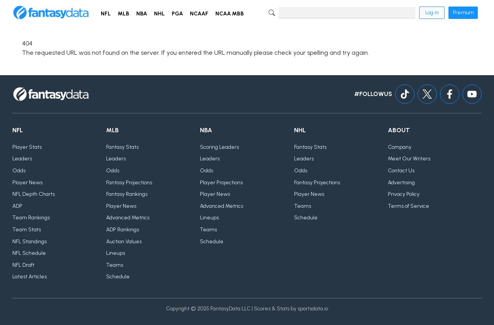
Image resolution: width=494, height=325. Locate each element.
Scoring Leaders (219, 147)
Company (399, 147)
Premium (463, 12)
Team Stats (26, 229)
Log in (431, 12)
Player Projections (221, 182)
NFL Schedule (29, 253)
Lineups (115, 253)
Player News (27, 182)
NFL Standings (29, 241)
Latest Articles (29, 276)
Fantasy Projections (129, 182)
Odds (18, 170)
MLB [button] (123, 13)
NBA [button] (141, 13)
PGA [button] (177, 13)
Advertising (401, 182)
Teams (114, 265)
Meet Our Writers (409, 158)
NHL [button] (159, 13)
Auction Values (124, 241)
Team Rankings (31, 217)
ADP (17, 206)
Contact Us (401, 170)
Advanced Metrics (127, 217)
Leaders (22, 158)
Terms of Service (408, 206)
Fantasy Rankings (126, 194)
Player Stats (27, 147)
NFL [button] (106, 13)
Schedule (118, 276)
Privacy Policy (404, 194)
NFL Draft (23, 265)
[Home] (51, 12)
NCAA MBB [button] (229, 13)
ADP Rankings (122, 229)
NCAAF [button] (199, 13)
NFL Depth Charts (33, 194)
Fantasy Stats (122, 147)
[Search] (347, 13)
